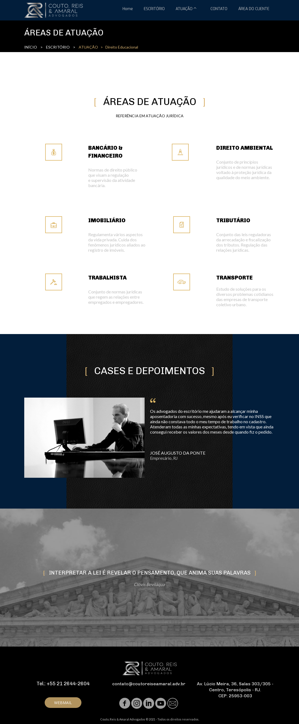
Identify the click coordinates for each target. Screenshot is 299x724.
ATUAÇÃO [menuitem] (184, 8)
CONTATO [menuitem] (218, 8)
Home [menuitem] (128, 8)
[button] (63, 702)
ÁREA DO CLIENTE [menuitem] (253, 8)
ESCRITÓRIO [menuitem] (154, 8)
